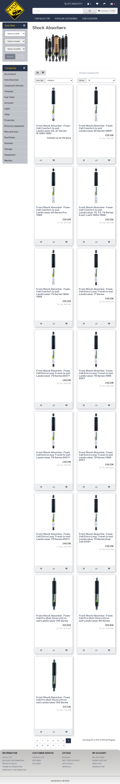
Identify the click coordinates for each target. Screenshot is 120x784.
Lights (7, 109)
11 (53, 745)
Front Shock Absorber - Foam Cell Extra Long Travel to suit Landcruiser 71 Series (96, 291)
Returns (36, 760)
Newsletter (98, 767)
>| (63, 745)
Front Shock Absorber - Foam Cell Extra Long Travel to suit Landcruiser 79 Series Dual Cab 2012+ (96, 538)
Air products (10, 74)
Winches (8, 160)
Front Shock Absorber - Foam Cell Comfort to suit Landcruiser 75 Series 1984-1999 (53, 293)
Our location (89, 18)
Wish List (97, 763)
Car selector (42, 18)
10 (48, 745)
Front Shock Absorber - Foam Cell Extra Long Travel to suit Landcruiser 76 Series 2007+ (53, 373)
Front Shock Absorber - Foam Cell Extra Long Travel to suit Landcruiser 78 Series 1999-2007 (96, 374)
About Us (7, 757)
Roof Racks (9, 137)
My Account (98, 757)
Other (7, 114)
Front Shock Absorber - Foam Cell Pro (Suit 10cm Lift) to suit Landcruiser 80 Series (96, 618)
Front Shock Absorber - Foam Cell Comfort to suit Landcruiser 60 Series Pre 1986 (53, 211)
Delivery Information (13, 760)
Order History (99, 760)
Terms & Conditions (12, 767)
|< (37, 741)
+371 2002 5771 (73, 4)
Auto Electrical (11, 80)
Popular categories (66, 18)
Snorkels (8, 143)
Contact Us (38, 757)
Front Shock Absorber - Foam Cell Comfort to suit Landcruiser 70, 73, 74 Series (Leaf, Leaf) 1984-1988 (96, 211)
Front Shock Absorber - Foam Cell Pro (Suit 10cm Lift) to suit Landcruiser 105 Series (53, 618)
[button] (112, 4)
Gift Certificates (71, 760)
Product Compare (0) (89, 73)
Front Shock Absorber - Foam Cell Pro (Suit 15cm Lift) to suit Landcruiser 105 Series (53, 700)
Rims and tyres (11, 132)
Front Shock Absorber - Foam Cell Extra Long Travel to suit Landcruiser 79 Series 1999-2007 (96, 456)
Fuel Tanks (9, 97)
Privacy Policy (9, 763)
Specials (66, 767)
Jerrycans (8, 103)
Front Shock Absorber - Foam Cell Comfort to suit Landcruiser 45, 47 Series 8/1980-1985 (53, 129)
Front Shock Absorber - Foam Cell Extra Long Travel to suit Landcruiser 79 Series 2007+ (53, 536)
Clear (20, 56)
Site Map (36, 763)
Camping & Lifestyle (13, 85)
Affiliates (67, 763)
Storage (8, 149)
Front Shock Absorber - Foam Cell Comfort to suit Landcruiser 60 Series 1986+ (96, 128)
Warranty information (14, 770)
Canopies (8, 91)
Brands (66, 757)
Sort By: (40, 80)
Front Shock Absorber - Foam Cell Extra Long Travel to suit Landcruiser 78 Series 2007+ (53, 455)
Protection (9, 120)
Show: (82, 80)
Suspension (9, 155)
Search (10, 56)
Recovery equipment (14, 126)
